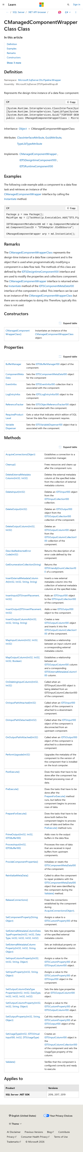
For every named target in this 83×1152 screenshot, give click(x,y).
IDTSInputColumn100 (55, 965)
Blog (49, 1132)
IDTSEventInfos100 (45, 384)
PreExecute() (12, 789)
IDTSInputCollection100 (56, 499)
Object (23, 128)
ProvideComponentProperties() (22, 861)
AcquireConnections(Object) (20, 454)
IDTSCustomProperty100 (57, 920)
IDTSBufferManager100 (48, 364)
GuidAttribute (53, 137)
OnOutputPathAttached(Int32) (22, 737)
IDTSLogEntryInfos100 (47, 394)
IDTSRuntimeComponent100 (36, 166)
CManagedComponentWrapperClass (31, 252)
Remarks (11, 53)
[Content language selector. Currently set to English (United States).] (22, 1115)
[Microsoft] (41, 4)
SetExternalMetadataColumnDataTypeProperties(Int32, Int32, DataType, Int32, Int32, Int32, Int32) (23, 934)
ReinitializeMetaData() (17, 875)
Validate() (49, 893)
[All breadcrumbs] (7, 12)
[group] (41, 113)
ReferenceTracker (14, 404)
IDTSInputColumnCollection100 (60, 1044)
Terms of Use (61, 1136)
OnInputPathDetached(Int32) (21, 720)
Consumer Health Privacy (34, 1136)
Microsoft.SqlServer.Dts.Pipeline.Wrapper (39, 80)
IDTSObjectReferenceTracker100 (52, 404)
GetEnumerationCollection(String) (23, 564)
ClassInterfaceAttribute (30, 137)
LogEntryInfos (13, 394)
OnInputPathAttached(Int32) (21, 702)
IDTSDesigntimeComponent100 (38, 160)
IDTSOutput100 (64, 509)
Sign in (76, 4)
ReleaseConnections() (17, 899)
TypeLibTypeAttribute (29, 143)
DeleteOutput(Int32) (16, 509)
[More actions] (76, 12)
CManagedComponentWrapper (38, 154)
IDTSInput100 (63, 491)
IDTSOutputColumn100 (56, 530)
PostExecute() (13, 771)
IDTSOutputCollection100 (57, 516)
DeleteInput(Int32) (15, 491)
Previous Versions (34, 1132)
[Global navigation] (3, 5)
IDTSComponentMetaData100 (56, 286)
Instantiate (10, 199)
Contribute (64, 1132)
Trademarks (13, 1141)
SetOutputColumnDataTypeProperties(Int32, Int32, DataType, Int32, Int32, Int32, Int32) (23, 992)
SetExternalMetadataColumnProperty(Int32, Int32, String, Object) (21, 948)
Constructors (14, 57)
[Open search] (68, 5)
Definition (12, 44)
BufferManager (13, 364)
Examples (11, 48)
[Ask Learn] (59, 12)
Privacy (10, 1136)
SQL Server (18, 12)
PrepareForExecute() (54, 796)
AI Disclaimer (14, 1132)
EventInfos (11, 384)
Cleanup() (11, 464)
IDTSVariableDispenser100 (49, 424)
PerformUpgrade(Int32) (18, 754)
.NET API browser (37, 12)
